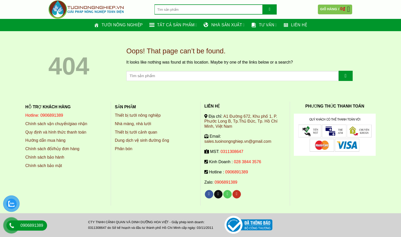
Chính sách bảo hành (44, 157)
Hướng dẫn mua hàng (45, 140)
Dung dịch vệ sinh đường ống (142, 140)
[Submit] (270, 9)
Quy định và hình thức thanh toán (55, 132)
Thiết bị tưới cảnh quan (136, 132)
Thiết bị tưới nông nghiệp (138, 115)
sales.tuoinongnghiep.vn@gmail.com (237, 141)
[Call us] (227, 194)
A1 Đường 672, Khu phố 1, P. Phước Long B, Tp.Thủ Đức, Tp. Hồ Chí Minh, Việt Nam (240, 121)
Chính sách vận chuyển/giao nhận (56, 124)
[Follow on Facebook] (209, 194)
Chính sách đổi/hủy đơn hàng (52, 149)
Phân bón (123, 149)
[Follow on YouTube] (236, 194)
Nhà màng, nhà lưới (133, 124)
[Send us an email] (218, 194)
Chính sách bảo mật (43, 165)
